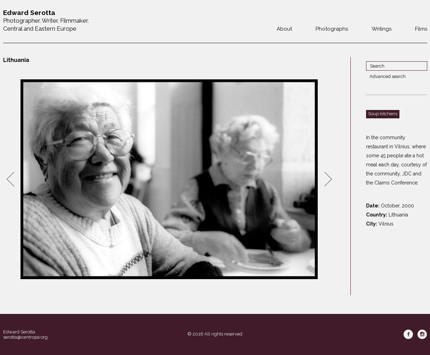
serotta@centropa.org (25, 337)
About (284, 29)
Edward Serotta (19, 331)
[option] (169, 179)
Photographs (332, 29)
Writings (381, 29)
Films (421, 29)
